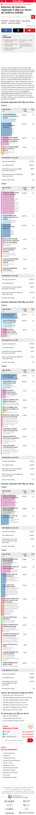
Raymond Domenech (10, 772)
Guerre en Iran (7, 763)
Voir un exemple (27, 732)
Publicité (31, 787)
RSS (21, 789)
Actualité (6, 732)
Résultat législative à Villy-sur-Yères (14, 702)
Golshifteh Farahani (9, 770)
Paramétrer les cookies (21, 791)
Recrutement (27, 789)
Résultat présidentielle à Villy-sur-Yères (16, 700)
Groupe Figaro (15, 793)
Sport (5, 734)
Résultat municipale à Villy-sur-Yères (15, 707)
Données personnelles (8, 791)
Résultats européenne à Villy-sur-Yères (15, 705)
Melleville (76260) (14, 21)
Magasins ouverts (9, 765)
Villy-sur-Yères (23, 44)
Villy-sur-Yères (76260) (10, 716)
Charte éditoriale (23, 787)
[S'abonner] (18, 740)
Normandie (27, 4)
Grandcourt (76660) (14, 23)
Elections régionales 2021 (13, 4)
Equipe (16, 787)
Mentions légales (6, 793)
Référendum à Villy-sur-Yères (12, 710)
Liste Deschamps (9, 753)
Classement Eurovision (10, 768)
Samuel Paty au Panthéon (11, 760)
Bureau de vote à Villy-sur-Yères (13, 695)
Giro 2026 (6, 775)
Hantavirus (6, 755)
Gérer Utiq (31, 791)
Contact (7, 789)
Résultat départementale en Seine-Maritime (17, 697)
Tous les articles (15, 789)
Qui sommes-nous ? (7, 787)
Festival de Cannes (9, 758)
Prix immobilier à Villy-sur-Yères (13, 721)
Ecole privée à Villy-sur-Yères (12, 718)
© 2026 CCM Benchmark (27, 793)
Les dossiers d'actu (9, 736)
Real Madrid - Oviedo (10, 777)
